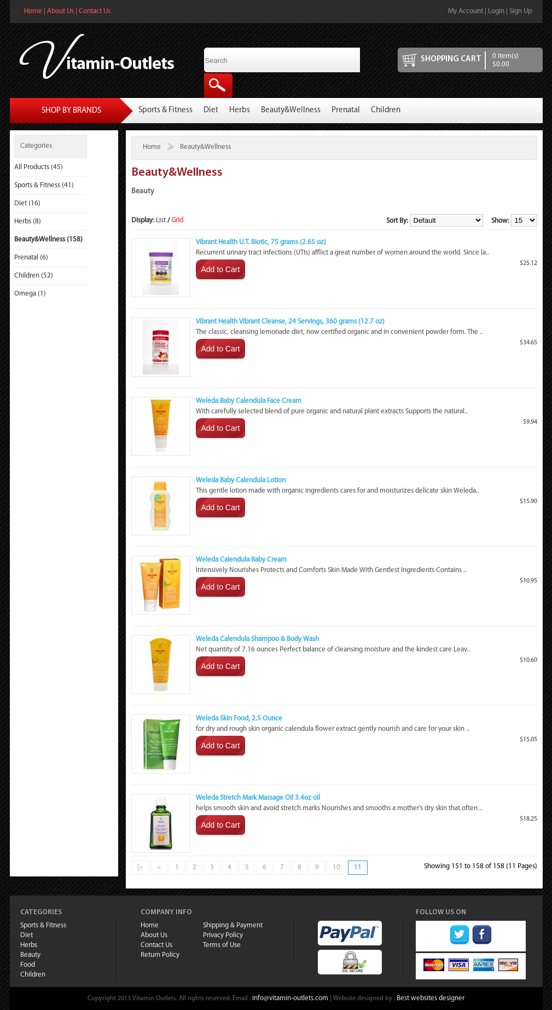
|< (140, 867)
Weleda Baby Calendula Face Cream (248, 401)
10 (336, 867)
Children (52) (33, 275)
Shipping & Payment (233, 925)
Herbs (239, 110)
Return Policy (160, 955)
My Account (465, 11)
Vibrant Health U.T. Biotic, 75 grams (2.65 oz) (261, 242)
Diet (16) (27, 203)
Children (385, 110)
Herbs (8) (27, 221)
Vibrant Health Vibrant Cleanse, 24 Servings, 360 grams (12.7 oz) (290, 321)
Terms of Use (222, 945)
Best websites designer (430, 998)
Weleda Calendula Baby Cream (241, 559)
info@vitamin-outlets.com (290, 998)
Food (27, 964)
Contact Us (95, 11)
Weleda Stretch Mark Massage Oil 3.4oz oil (258, 797)
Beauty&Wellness (291, 110)
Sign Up (520, 11)
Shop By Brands (71, 111)
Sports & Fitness (165, 110)
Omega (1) (30, 293)
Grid (177, 220)
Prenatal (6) (31, 257)
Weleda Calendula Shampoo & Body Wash (257, 639)
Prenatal (346, 110)
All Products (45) (38, 167)
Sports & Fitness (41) (44, 185)
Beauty (30, 955)
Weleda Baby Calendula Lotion (241, 480)
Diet (211, 110)
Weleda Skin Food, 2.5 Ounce (239, 718)
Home (33, 11)
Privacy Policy (223, 935)
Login (496, 11)
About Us (60, 11)
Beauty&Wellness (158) (48, 239)
